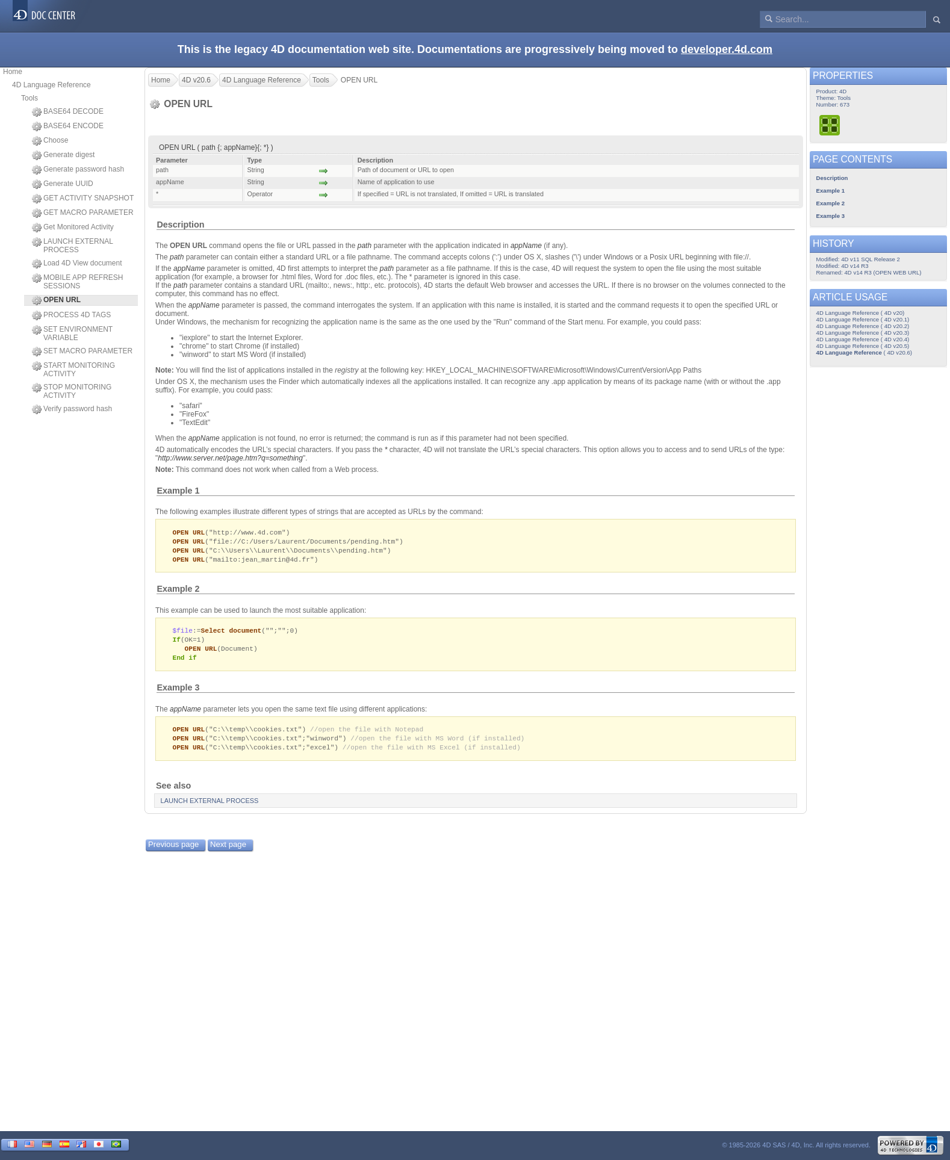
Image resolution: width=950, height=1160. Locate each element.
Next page (228, 850)
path (364, 245)
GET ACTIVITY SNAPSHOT (83, 198)
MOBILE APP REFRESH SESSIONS (77, 281)
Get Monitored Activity (73, 227)
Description (180, 224)
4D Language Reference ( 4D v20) (860, 312)
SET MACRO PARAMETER (82, 351)
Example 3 (178, 692)
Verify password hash (72, 409)
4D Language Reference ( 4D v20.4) (863, 339)
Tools (29, 98)
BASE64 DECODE (68, 112)
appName (189, 268)
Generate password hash (78, 170)
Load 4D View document (77, 263)
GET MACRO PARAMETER (83, 213)
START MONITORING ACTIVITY (73, 369)
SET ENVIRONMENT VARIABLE (72, 333)
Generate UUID (62, 184)
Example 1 (178, 490)
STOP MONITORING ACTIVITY (71, 391)
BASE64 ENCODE (68, 126)
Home (12, 71)
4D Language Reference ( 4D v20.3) (863, 332)
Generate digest (63, 155)
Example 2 (178, 591)
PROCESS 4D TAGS (71, 315)
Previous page (173, 850)
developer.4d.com (726, 49)
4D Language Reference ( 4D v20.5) (863, 346)
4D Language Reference (51, 85)
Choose (50, 141)
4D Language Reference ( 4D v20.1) (863, 319)
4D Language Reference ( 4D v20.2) (863, 326)
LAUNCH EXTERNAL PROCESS (72, 245)
